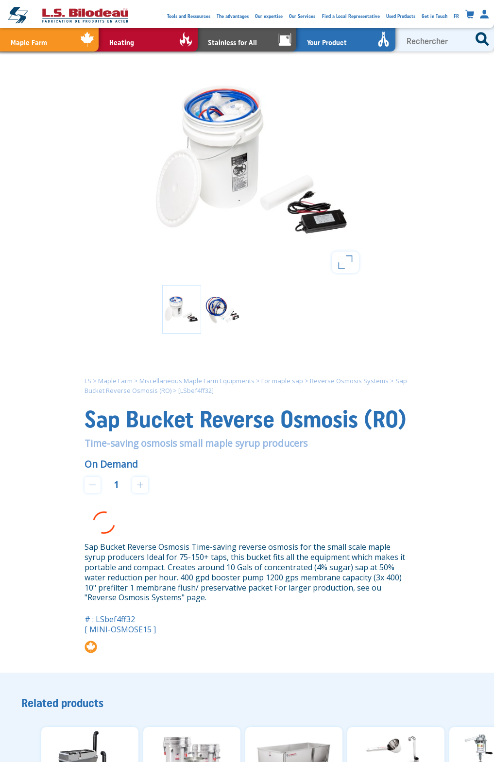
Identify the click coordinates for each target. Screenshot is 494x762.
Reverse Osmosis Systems (349, 380)
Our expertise (269, 16)
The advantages (233, 16)
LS (88, 380)
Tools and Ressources (188, 16)
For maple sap (282, 380)
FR (456, 16)
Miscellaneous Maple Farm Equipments (197, 380)
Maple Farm (115, 380)
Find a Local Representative (351, 16)
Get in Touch (434, 16)
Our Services (302, 16)
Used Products (400, 16)
